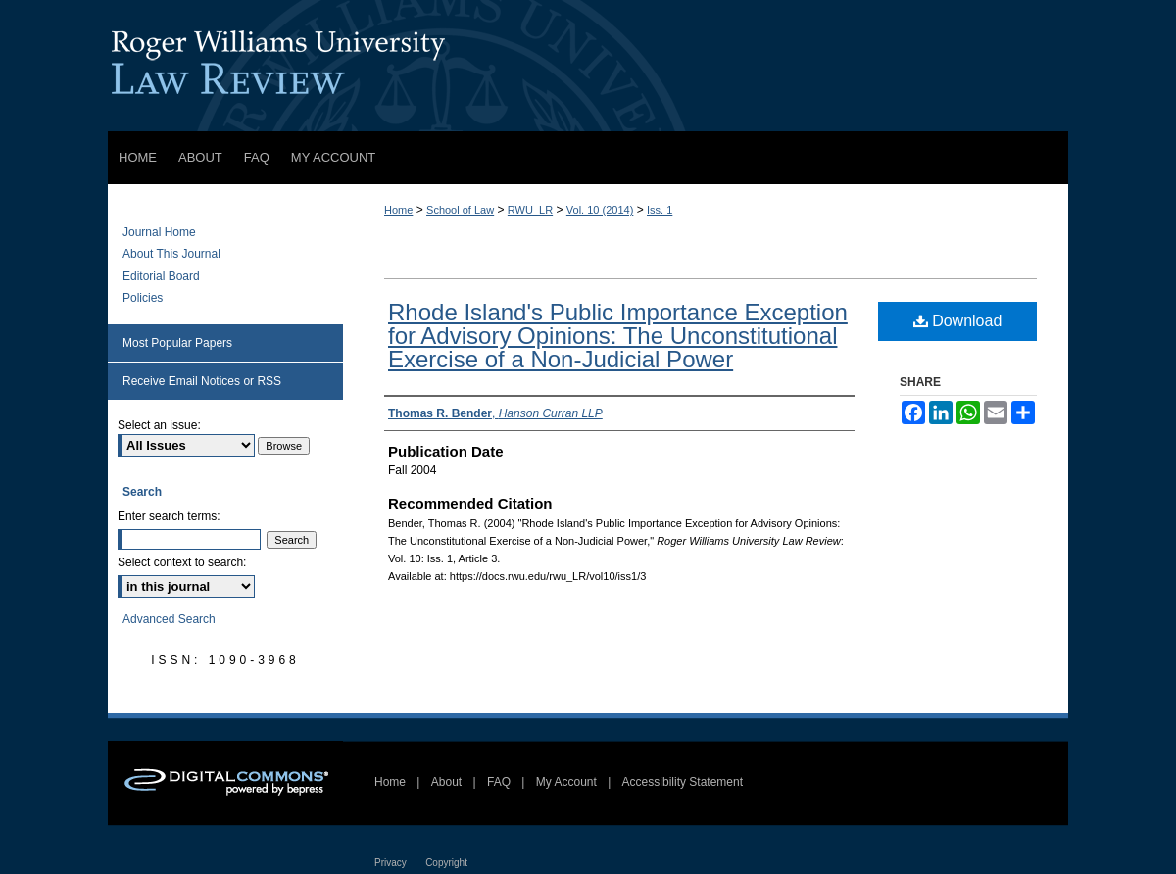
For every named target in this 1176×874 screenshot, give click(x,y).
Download (958, 321)
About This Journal (171, 254)
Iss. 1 (659, 210)
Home (398, 210)
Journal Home (159, 232)
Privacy (390, 862)
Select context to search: (182, 562)
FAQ (499, 782)
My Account (566, 782)
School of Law (460, 210)
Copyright (446, 862)
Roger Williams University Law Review (588, 65)
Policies (142, 298)
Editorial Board (161, 276)
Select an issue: (159, 425)
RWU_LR (530, 210)
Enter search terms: (169, 516)
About (446, 782)
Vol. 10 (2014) (600, 210)
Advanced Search (169, 619)
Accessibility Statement (682, 782)
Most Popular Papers (177, 343)
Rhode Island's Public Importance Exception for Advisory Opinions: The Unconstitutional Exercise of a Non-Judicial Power (618, 335)
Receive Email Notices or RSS (201, 381)
